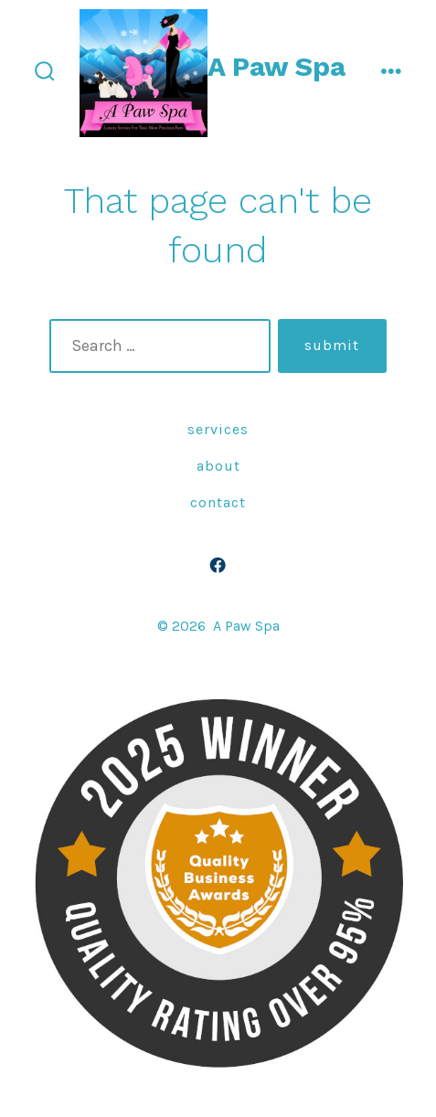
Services (218, 429)
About (218, 465)
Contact (218, 502)
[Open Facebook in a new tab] (218, 565)
